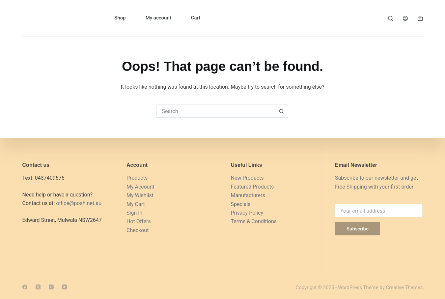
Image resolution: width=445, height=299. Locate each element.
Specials (240, 204)
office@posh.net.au (78, 203)
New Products (247, 178)
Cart (196, 18)
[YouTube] (64, 286)
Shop (119, 18)
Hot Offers (138, 221)
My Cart (135, 204)
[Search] (390, 18)
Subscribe (358, 229)
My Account (140, 187)
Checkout (137, 230)
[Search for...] (215, 111)
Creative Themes (404, 287)
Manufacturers (248, 195)
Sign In (134, 213)
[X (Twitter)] (38, 286)
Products (137, 178)
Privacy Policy (247, 213)
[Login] (405, 18)
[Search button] (281, 111)
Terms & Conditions (254, 221)
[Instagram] (51, 286)
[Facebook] (24, 286)
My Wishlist (139, 195)
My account (158, 18)
